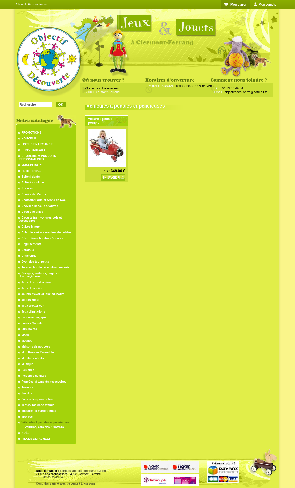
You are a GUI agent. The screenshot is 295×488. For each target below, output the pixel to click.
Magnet (27, 340)
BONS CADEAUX (33, 150)
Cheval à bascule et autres (40, 205)
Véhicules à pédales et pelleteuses (45, 422)
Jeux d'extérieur (33, 305)
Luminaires (29, 329)
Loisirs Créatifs (32, 323)
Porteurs (27, 387)
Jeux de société (32, 288)
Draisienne (29, 255)
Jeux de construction (36, 282)
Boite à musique (33, 182)
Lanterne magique (34, 317)
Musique (27, 364)
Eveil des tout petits (35, 261)
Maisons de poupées (36, 346)
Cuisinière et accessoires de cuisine (47, 232)
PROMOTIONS (31, 132)
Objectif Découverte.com (32, 4)
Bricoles (27, 188)
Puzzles (27, 393)
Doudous (28, 249)
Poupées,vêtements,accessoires (44, 381)
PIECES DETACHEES (36, 438)
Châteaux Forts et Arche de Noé (44, 200)
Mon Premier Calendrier (38, 352)
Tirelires (27, 416)
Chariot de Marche (34, 194)
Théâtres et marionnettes (39, 410)
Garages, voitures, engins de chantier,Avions (40, 275)
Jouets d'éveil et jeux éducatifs (43, 294)
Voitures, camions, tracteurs (44, 427)
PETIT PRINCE (32, 170)
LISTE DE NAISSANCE (37, 144)
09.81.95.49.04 (53, 477)
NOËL (26, 432)
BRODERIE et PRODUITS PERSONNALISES (37, 157)
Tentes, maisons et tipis (38, 404)
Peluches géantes (34, 375)
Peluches (28, 369)
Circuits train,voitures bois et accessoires (40, 219)
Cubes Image (31, 226)
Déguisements (31, 244)
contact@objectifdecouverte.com (83, 470)
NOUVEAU (29, 138)
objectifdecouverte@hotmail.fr (246, 92)
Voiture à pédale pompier (100, 121)
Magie (26, 334)
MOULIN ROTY (32, 164)
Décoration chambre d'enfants (42, 238)
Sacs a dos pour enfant (38, 399)
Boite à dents (31, 176)
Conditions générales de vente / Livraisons (66, 483)
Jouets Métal (30, 299)
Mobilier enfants (33, 358)
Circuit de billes (32, 211)
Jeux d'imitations (33, 311)
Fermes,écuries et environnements (46, 267)
